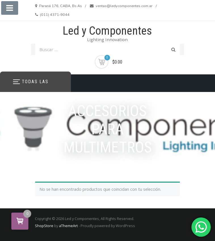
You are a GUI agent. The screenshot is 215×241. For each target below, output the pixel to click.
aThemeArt (68, 225)
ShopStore (44, 225)
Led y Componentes (107, 30)
